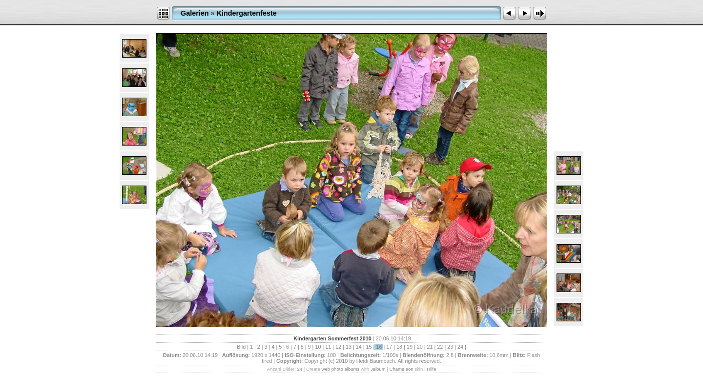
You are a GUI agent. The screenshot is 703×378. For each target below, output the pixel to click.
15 (369, 347)
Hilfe (431, 369)
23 (450, 347)
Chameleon (402, 369)
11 (328, 347)
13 (348, 347)
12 (338, 347)
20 (419, 347)
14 (358, 347)
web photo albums (340, 369)
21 (430, 347)
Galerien (195, 13)
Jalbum (378, 369)
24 (460, 347)
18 (399, 347)
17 (389, 347)
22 (439, 347)
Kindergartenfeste (247, 13)
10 (317, 347)
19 (409, 347)
